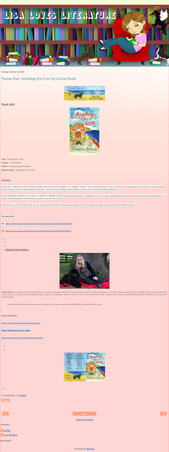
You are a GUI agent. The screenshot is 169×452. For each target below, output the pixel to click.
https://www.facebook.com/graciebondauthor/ (21, 323)
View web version (84, 419)
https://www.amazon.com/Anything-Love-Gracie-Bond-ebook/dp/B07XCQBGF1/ (38, 231)
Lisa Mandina (10, 435)
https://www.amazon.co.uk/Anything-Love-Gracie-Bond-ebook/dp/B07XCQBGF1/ (38, 223)
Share (5, 400)
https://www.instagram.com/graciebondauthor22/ (22, 338)
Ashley (7, 430)
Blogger (90, 449)
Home (84, 414)
